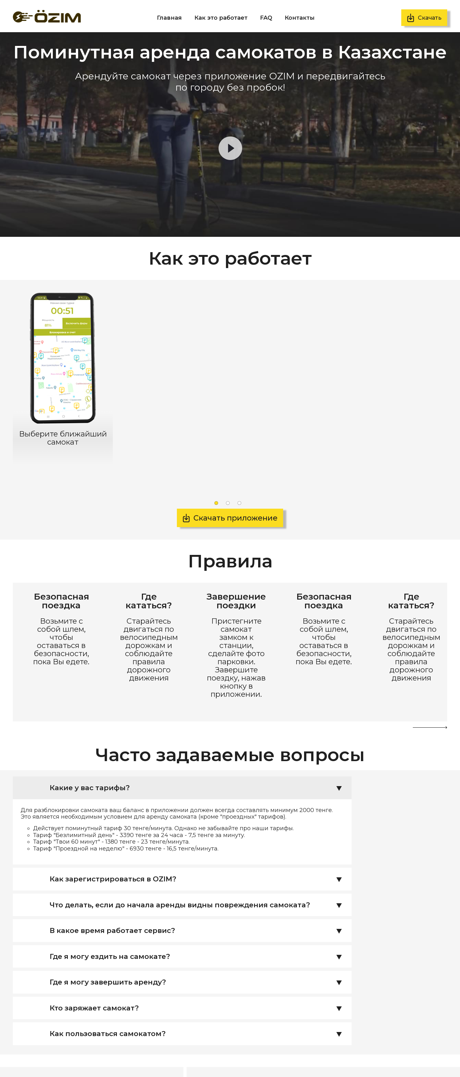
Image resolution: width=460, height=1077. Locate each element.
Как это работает (221, 17)
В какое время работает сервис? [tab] (199, 861)
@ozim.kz (69, 1062)
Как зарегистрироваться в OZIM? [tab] (199, 809)
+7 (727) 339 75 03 (78, 1047)
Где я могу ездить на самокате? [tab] (199, 888)
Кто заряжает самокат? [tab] (199, 940)
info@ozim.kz (73, 1055)
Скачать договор (373, 1060)
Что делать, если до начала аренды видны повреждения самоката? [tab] (199, 835)
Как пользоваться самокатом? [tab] (199, 966)
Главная (169, 17)
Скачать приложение (235, 499)
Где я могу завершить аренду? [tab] (199, 914)
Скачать (430, 17)
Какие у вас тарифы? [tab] (199, 717)
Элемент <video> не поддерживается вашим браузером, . (230, 134)
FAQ (266, 17)
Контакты (300, 17)
